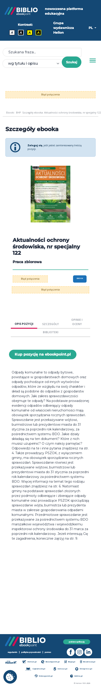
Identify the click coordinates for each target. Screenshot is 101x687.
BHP (18, 112)
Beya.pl (69, 661)
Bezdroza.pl (88, 661)
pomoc (48, 652)
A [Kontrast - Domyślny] (12, 33)
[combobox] (35, 63)
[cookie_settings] (10, 677)
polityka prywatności (31, 652)
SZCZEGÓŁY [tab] (50, 324)
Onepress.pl (83, 668)
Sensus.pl (60, 668)
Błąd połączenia (50, 94)
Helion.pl (29, 661)
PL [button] (91, 28)
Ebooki (10, 112)
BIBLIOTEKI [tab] (50, 332)
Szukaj (71, 62)
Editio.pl (76, 676)
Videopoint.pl (44, 676)
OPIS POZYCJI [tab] (24, 324)
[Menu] (93, 60)
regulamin (12, 652)
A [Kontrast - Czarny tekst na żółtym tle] (29, 33)
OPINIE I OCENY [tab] (77, 322)
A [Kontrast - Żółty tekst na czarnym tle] (38, 33)
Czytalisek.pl (35, 668)
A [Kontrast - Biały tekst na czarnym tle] (21, 33)
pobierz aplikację (77, 642)
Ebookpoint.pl (50, 661)
